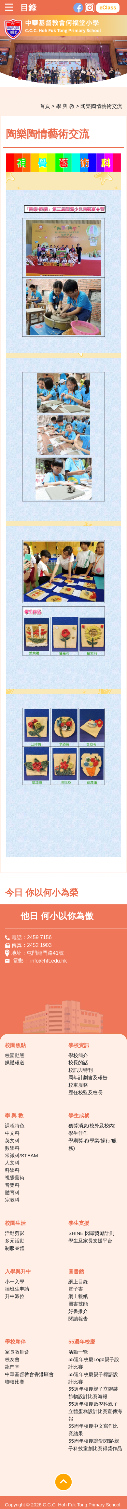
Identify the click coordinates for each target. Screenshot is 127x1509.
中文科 (12, 1133)
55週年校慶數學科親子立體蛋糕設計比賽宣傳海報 (95, 1411)
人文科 (12, 1162)
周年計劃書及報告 (87, 1077)
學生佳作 (78, 1133)
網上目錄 (78, 1281)
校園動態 (14, 1055)
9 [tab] (97, 78)
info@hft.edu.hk (48, 961)
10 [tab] (107, 78)
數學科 (12, 1148)
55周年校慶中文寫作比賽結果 (93, 1429)
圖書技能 (78, 1303)
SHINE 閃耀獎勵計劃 (91, 1233)
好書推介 (78, 1311)
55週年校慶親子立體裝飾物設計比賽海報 (93, 1392)
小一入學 (14, 1281)
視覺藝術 (14, 1177)
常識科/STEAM (21, 1155)
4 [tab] (49, 78)
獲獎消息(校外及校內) (92, 1125)
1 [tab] (19, 78)
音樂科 (12, 1185)
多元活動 (14, 1240)
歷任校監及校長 (85, 1092)
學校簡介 (78, 1055)
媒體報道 (14, 1062)
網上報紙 (78, 1296)
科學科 (12, 1170)
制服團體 (14, 1248)
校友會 (12, 1359)
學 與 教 (65, 106)
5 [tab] (58, 78)
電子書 (75, 1289)
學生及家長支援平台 (90, 1240)
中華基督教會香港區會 (29, 1374)
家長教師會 (17, 1352)
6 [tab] (68, 78)
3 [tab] (39, 78)
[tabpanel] (63, 61)
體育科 (12, 1192)
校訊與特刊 (80, 1070)
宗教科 (12, 1199)
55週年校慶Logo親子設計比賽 (93, 1363)
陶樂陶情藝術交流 (101, 106)
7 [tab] (78, 78)
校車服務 (78, 1085)
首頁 (45, 106)
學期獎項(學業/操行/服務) (92, 1144)
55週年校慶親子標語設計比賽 (93, 1377)
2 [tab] (29, 78)
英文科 (12, 1140)
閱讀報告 (78, 1318)
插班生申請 (17, 1289)
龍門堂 (12, 1367)
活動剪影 (14, 1233)
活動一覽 (78, 1352)
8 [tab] (88, 78)
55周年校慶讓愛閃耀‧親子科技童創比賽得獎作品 (95, 1444)
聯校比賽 (14, 1381)
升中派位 (14, 1296)
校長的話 (78, 1062)
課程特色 (14, 1125)
